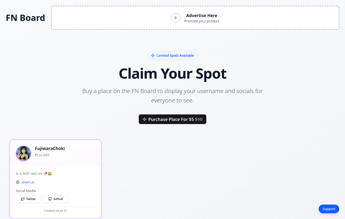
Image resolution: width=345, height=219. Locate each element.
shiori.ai (28, 182)
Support (328, 208)
